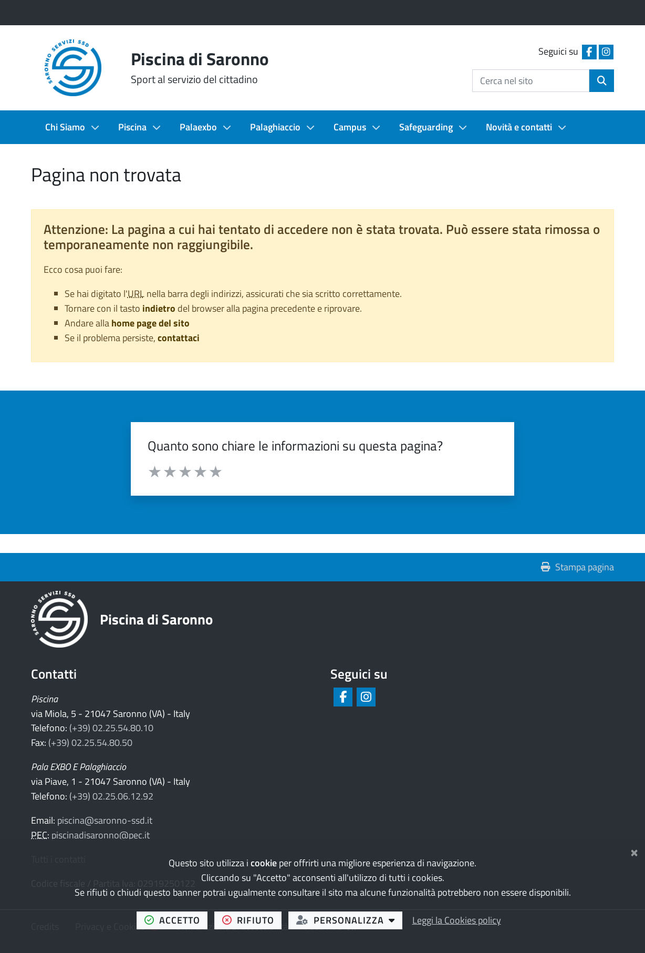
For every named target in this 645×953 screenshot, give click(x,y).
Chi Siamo (65, 127)
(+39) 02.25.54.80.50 (90, 742)
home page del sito (150, 323)
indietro (158, 308)
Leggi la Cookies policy (456, 920)
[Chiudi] (634, 851)
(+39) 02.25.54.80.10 (111, 728)
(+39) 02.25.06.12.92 (111, 796)
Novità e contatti (519, 127)
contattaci (179, 338)
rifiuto (252, 920)
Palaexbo (198, 127)
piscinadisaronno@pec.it (100, 835)
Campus (350, 127)
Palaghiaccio (275, 127)
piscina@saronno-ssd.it (104, 820)
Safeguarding (426, 127)
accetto (176, 920)
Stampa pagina (577, 567)
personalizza (349, 920)
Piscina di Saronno (156, 619)
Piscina (132, 127)
